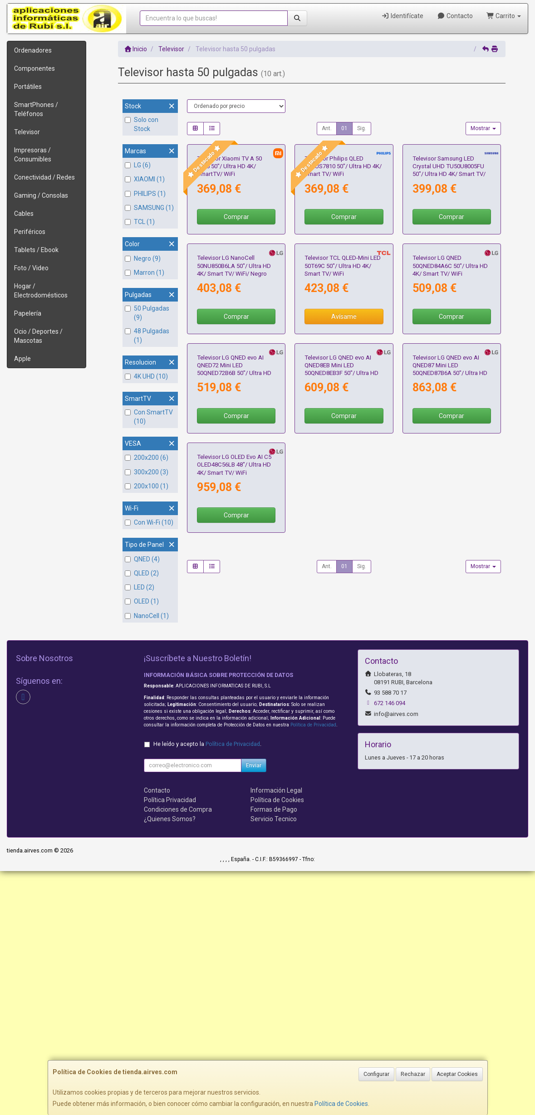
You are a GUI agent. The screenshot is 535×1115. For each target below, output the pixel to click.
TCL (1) (140, 221)
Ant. (327, 128)
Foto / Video (31, 268)
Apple (22, 358)
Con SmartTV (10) (149, 417)
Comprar (236, 291)
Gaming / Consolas (41, 195)
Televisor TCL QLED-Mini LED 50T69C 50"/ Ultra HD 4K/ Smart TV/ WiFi (342, 415)
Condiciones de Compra (178, 1053)
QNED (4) (142, 559)
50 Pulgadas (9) (147, 313)
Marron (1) (144, 272)
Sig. (361, 128)
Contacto (455, 15)
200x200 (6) (146, 457)
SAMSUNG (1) (149, 207)
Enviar (253, 1009)
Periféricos (29, 231)
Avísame (344, 466)
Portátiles (28, 86)
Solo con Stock (141, 124)
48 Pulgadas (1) (147, 335)
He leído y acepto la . (207, 987)
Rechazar (413, 1074)
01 (344, 128)
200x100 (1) (146, 486)
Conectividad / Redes (44, 177)
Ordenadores (33, 50)
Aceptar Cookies (457, 1074)
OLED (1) (142, 601)
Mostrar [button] (483, 128)
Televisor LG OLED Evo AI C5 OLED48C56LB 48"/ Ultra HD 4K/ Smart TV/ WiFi (234, 764)
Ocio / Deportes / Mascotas (38, 336)
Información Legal (276, 1034)
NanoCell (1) (147, 615)
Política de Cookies (341, 1103)
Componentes (34, 68)
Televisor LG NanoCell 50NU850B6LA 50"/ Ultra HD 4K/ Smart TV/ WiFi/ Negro (234, 415)
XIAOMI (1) (145, 179)
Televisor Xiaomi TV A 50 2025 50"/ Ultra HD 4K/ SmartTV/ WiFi (229, 241)
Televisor (27, 132)
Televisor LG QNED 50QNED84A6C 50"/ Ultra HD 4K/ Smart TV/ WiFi (450, 415)
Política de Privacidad (313, 968)
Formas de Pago (273, 1053)
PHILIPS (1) (145, 193)
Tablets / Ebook (36, 249)
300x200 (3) (146, 472)
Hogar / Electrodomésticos (41, 290)
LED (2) (139, 587)
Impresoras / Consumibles (32, 154)
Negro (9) (143, 258)
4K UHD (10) (146, 376)
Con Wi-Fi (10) (149, 522)
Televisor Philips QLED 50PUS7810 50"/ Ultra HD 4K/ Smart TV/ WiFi (343, 241)
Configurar (376, 1074)
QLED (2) (142, 573)
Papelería (27, 313)
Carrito (503, 15)
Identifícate (403, 15)
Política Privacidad (170, 1043)
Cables (24, 213)
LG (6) (138, 165)
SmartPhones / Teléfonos (36, 109)
